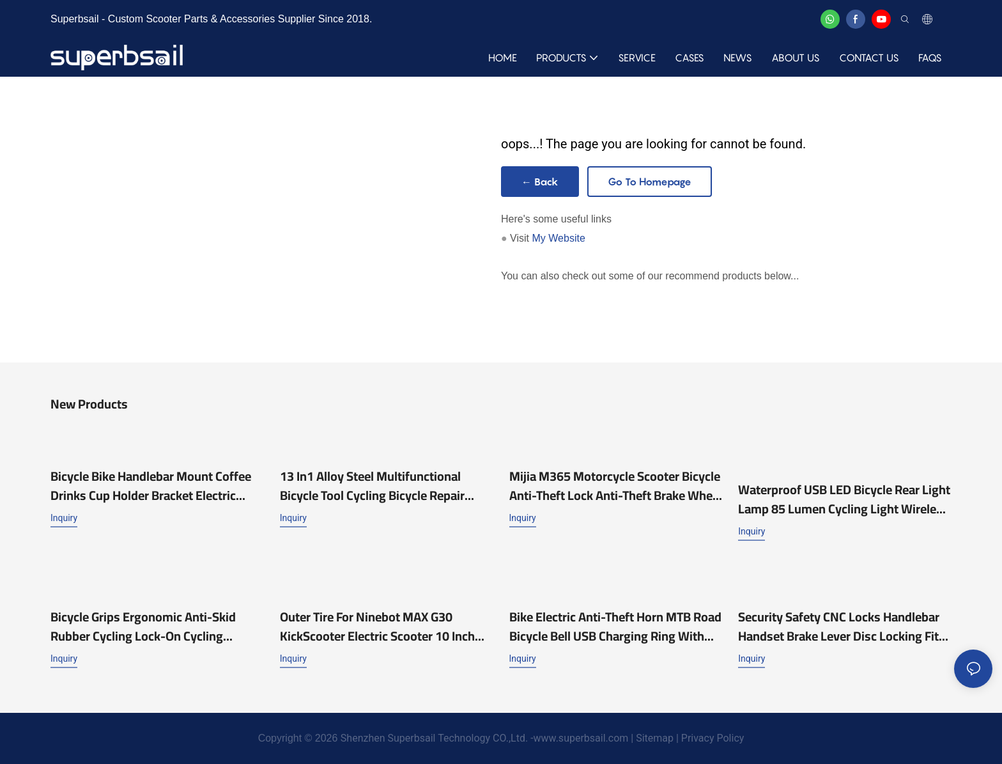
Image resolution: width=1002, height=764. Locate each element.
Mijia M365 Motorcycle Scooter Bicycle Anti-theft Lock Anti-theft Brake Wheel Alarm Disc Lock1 (615, 486)
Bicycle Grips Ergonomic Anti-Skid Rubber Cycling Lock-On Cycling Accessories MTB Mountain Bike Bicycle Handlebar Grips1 (143, 626)
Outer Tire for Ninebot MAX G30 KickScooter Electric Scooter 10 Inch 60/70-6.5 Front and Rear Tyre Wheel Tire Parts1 (381, 626)
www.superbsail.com (581, 738)
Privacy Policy (711, 738)
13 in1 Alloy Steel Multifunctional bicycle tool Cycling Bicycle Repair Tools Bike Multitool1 (372, 486)
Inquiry (63, 518)
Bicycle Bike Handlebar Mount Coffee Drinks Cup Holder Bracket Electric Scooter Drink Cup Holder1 (150, 486)
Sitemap (654, 738)
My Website (558, 238)
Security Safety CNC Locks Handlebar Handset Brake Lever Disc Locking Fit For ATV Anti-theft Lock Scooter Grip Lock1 (838, 626)
